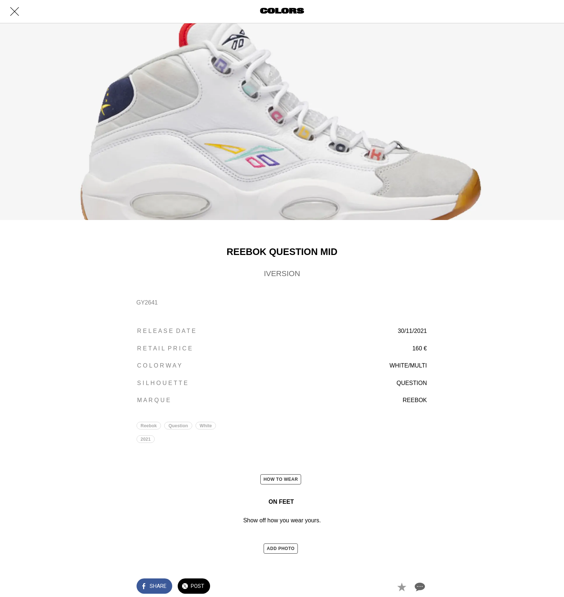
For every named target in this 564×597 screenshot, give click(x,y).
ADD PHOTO (281, 548)
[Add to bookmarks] (401, 587)
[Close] (14, 11)
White (206, 425)
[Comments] (419, 587)
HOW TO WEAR (281, 479)
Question (178, 425)
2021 (145, 439)
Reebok (149, 425)
